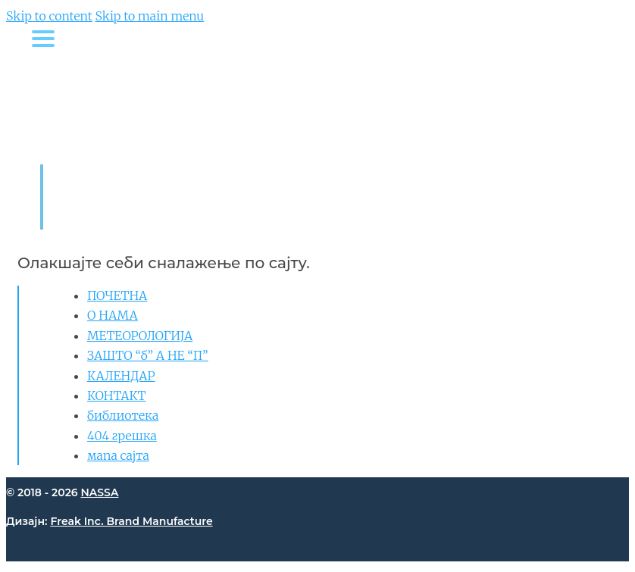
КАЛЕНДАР (121, 375)
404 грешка (122, 435)
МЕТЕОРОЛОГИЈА (139, 335)
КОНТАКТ (116, 395)
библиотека (122, 415)
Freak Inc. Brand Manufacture (131, 521)
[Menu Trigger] (43, 38)
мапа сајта (118, 455)
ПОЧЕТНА (117, 295)
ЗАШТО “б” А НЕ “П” (147, 355)
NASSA (99, 492)
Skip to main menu (150, 15)
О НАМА (112, 315)
